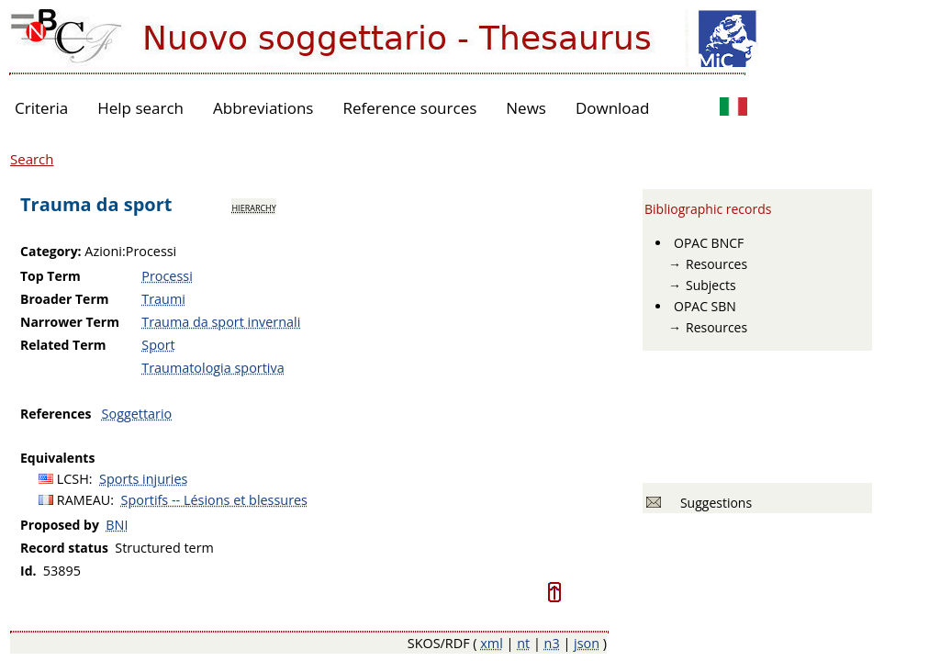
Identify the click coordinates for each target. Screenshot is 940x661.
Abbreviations (263, 107)
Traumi (163, 299)
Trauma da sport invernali (220, 321)
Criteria (41, 107)
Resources (716, 264)
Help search (140, 107)
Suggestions (713, 502)
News (526, 107)
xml (491, 643)
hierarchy (253, 206)
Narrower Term (69, 321)
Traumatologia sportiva (212, 367)
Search (32, 159)
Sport (157, 344)
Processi (167, 276)
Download (613, 107)
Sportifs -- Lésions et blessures (214, 500)
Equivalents (57, 457)
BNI (117, 524)
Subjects (711, 285)
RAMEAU (84, 500)
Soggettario (137, 413)
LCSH (73, 478)
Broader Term (64, 299)
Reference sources (409, 107)
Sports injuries (143, 478)
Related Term (63, 344)
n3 (552, 643)
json (586, 643)
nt (523, 643)
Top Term (50, 276)
